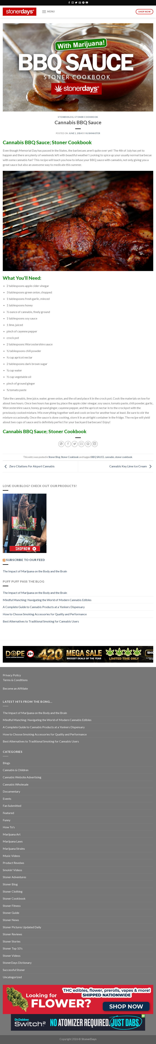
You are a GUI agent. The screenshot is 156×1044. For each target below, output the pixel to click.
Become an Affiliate (15, 688)
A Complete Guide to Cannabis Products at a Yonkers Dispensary (44, 607)
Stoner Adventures (14, 877)
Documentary (11, 791)
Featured (8, 813)
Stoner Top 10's (12, 948)
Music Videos (11, 855)
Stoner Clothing (12, 891)
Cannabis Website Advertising (22, 777)
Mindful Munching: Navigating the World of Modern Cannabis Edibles (47, 600)
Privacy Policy (12, 675)
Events (7, 798)
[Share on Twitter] (75, 444)
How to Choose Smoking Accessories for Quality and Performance (45, 614)
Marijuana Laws (13, 841)
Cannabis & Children (15, 770)
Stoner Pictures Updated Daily (22, 927)
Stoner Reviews (12, 934)
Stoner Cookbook (86, 117)
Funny (6, 820)
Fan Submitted (12, 805)
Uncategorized (12, 977)
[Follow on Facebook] (69, 2)
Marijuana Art (11, 834)
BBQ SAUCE (97, 457)
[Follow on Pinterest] (83, 2)
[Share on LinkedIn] (95, 444)
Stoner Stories (11, 941)
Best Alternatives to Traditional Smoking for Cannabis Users (41, 621)
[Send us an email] (80, 2)
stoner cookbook (123, 457)
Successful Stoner (14, 970)
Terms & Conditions (15, 680)
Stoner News (11, 920)
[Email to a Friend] (81, 444)
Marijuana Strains (14, 848)
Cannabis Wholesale (15, 784)
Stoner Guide (11, 912)
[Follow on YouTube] (87, 2)
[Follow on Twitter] (76, 2)
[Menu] (48, 11)
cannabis (109, 457)
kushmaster (93, 133)
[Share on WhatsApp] (61, 444)
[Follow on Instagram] (73, 2)
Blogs (6, 763)
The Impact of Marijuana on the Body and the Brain (35, 571)
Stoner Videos (11, 955)
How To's (9, 827)
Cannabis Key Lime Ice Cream (131, 466)
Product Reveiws (13, 862)
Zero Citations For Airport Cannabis (29, 466)
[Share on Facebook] (68, 444)
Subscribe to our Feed (25, 559)
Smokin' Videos (12, 870)
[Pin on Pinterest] (88, 444)
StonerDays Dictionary (17, 962)
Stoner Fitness (12, 905)
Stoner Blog (66, 117)
